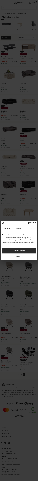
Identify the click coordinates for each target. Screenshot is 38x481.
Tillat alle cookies (19, 250)
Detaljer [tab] (19, 228)
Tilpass (19, 256)
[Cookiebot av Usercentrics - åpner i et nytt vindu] (28, 223)
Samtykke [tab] (7, 228)
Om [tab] (31, 228)
